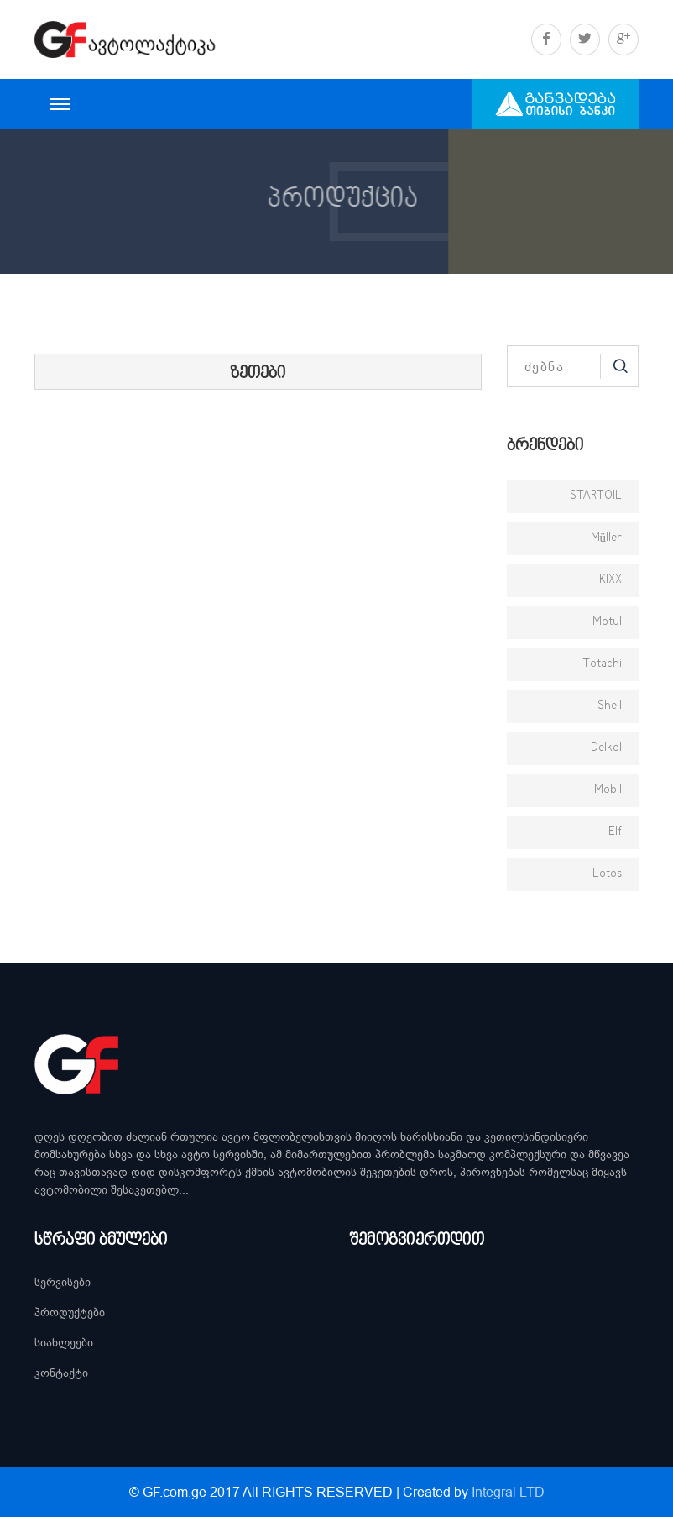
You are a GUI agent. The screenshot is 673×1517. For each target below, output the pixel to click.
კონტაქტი (61, 1372)
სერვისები (62, 1282)
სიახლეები (63, 1342)
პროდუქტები (69, 1312)
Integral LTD (508, 1491)
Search (619, 366)
